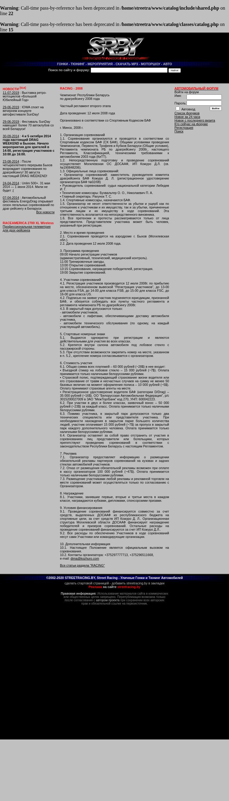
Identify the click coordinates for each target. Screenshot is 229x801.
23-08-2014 (11, 161)
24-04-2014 (11, 183)
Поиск (179, 131)
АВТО (167, 64)
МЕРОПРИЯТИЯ (100, 64)
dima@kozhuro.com (85, 558)
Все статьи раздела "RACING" (82, 565)
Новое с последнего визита (194, 120)
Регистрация (183, 127)
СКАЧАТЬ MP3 (126, 64)
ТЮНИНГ (78, 64)
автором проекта (108, 600)
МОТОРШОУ (150, 64)
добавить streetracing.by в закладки (138, 583)
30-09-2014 (11, 136)
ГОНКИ (62, 64)
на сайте (114, 587)
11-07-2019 (11, 92)
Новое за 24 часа (187, 117)
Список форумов (186, 113)
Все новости (45, 212)
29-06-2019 (11, 107)
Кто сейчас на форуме (191, 124)
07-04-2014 (11, 197)
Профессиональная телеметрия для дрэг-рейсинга (27, 228)
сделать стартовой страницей (86, 583)
